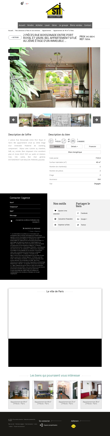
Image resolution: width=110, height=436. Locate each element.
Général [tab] (57, 146)
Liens (35, 424)
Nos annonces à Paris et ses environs (27, 30)
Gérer (54, 25)
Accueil (22, 25)
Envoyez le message (31, 228)
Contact (87, 25)
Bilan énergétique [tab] (75, 152)
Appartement (46, 30)
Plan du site (11, 424)
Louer (47, 25)
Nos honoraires (29, 424)
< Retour (15, 37)
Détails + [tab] (74, 146)
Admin (11, 426)
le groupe (63, 25)
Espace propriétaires (48, 425)
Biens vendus (76, 25)
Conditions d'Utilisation (27, 272)
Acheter (39, 25)
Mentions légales (20, 424)
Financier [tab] (92, 146)
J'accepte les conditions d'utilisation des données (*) (27, 221)
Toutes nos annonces (19, 426)
